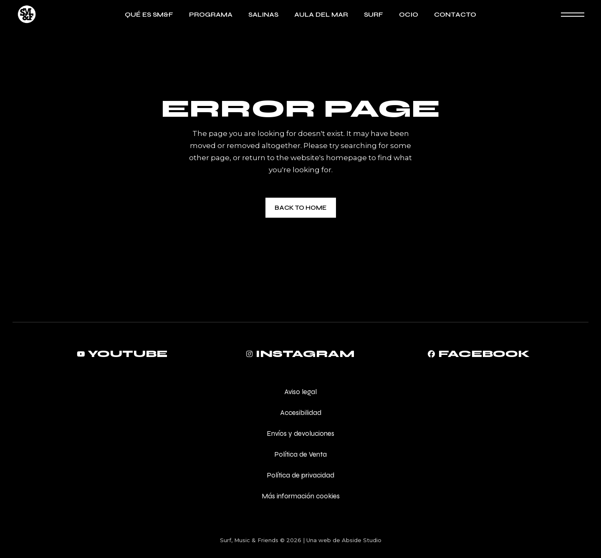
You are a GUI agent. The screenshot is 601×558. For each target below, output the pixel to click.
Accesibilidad (300, 412)
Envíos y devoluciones (300, 433)
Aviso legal (300, 391)
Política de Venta (300, 454)
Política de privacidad (300, 475)
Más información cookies (301, 496)
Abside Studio (361, 540)
